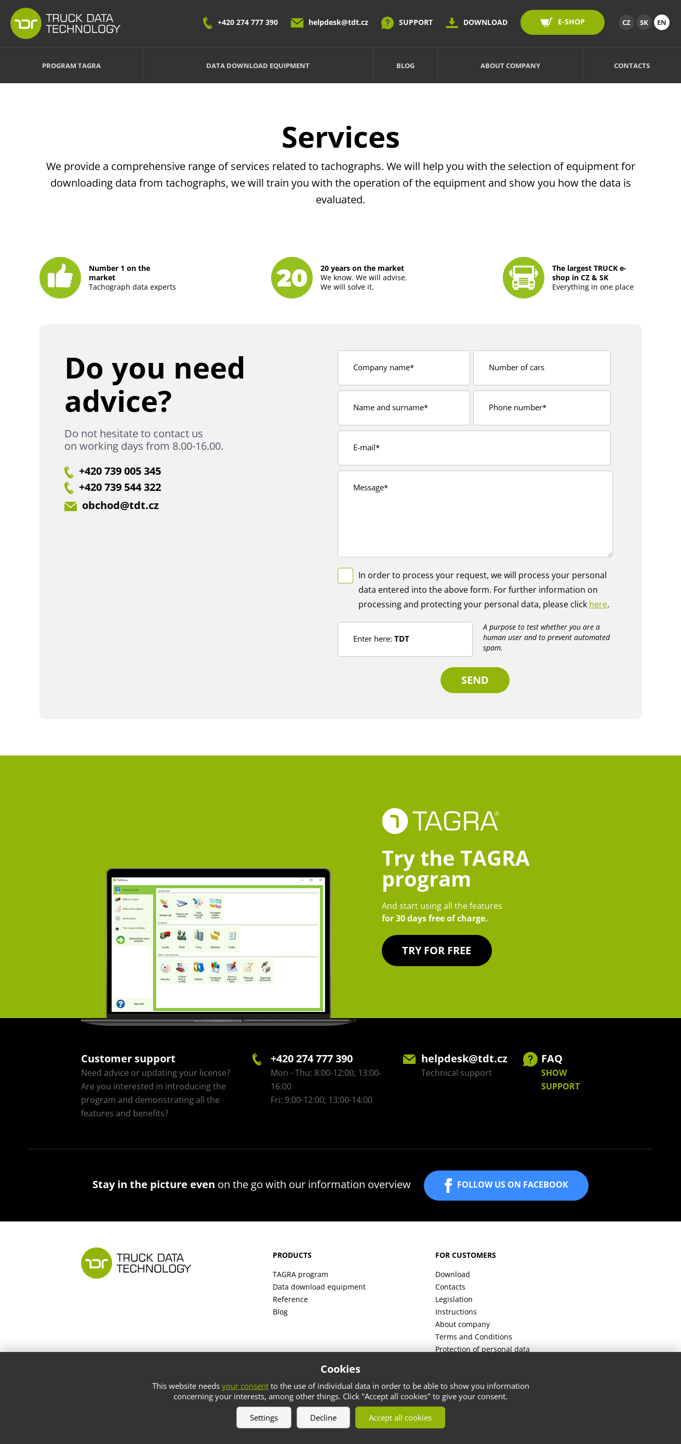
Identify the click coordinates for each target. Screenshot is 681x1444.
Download (452, 1274)
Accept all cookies (400, 1417)
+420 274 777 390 (248, 22)
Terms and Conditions (473, 1337)
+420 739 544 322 (120, 487)
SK (644, 22)
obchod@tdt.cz (120, 505)
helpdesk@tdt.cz (338, 22)
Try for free (437, 950)
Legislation (454, 1299)
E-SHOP (571, 22)
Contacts (632, 65)
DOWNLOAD (485, 22)
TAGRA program (300, 1274)
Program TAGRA (71, 65)
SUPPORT (416, 22)
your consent (245, 1386)
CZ (626, 22)
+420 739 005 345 (120, 471)
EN (661, 22)
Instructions (456, 1312)
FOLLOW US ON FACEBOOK (512, 1184)
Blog (405, 65)
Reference (290, 1299)
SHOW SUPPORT (560, 1079)
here (598, 604)
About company (510, 65)
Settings (264, 1417)
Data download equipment (258, 65)
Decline (323, 1417)
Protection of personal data (482, 1349)
